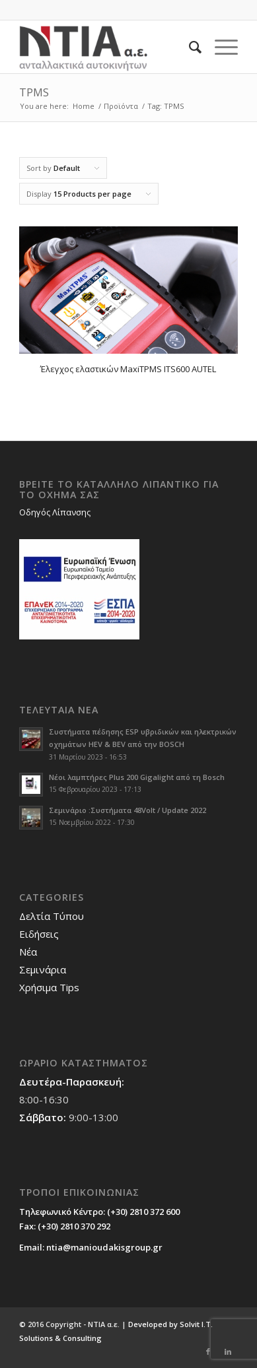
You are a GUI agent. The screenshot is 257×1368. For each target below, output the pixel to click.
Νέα (28, 951)
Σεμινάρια (42, 969)
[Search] (189, 46)
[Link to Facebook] (208, 1351)
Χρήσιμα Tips (49, 987)
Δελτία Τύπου (51, 916)
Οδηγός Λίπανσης (55, 512)
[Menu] (220, 46)
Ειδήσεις (39, 933)
